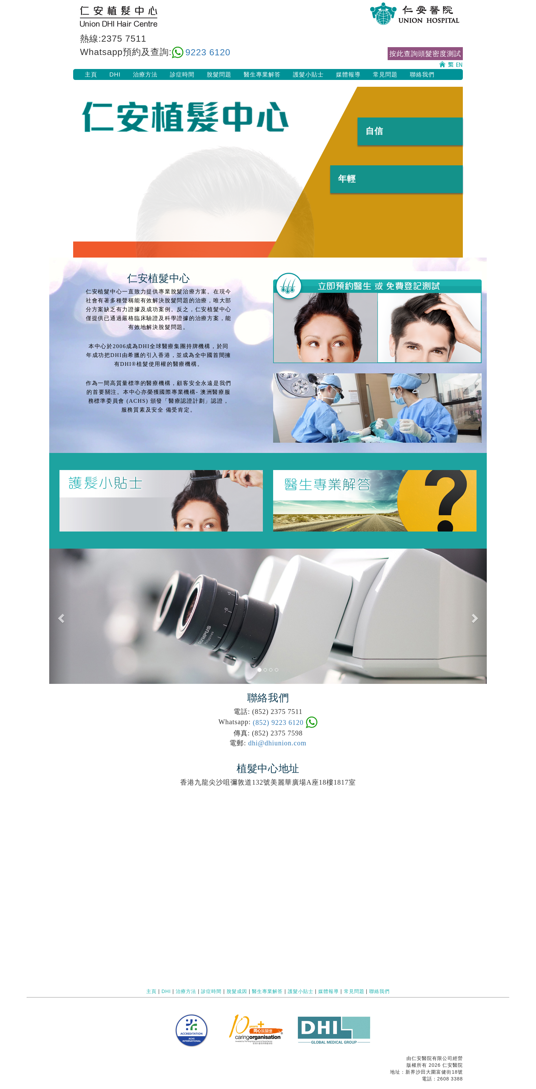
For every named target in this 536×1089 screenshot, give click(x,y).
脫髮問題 (219, 74)
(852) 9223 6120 (278, 722)
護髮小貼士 (308, 74)
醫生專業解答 (262, 74)
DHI (115, 74)
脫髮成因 (237, 991)
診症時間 (182, 74)
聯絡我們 (422, 74)
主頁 (91, 74)
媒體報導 (348, 74)
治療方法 (145, 74)
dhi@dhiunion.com (277, 743)
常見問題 (385, 74)
